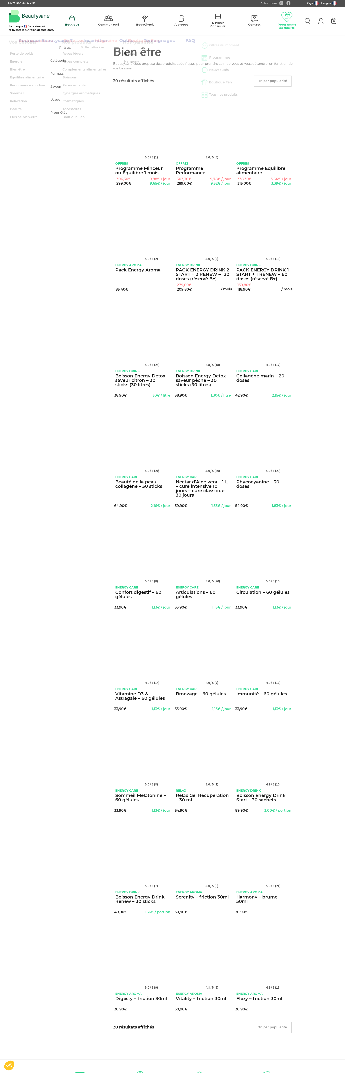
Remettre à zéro (93, 47)
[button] (9, 1065)
